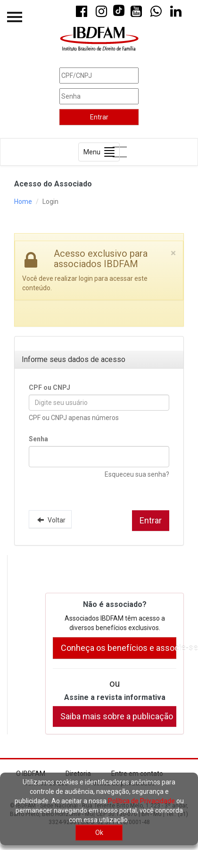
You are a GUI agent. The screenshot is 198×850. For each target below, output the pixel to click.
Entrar (99, 117)
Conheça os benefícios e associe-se (118, 648)
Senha (38, 439)
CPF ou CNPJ (49, 387)
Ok (99, 832)
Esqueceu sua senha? (137, 474)
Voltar (50, 519)
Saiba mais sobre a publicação (116, 716)
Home (23, 201)
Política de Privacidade (141, 801)
